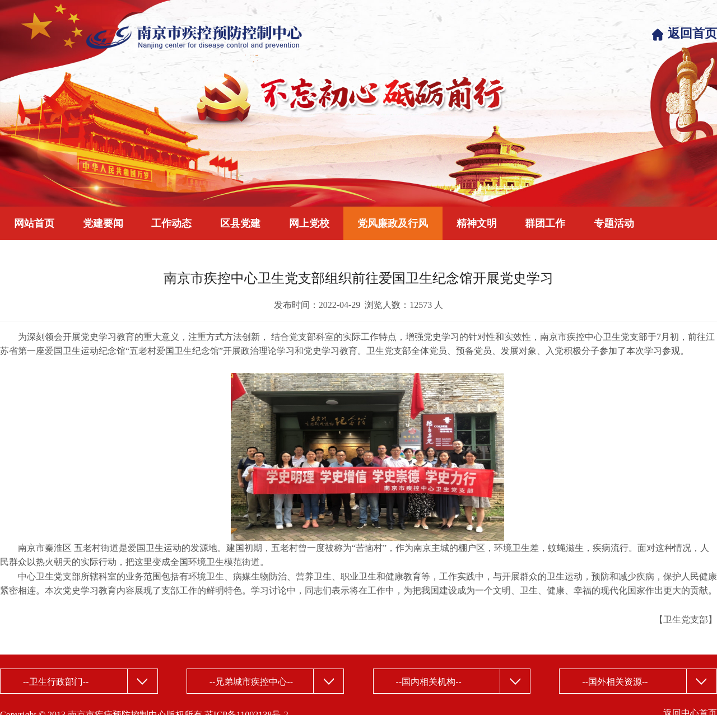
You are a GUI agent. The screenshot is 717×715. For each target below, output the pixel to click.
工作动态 (171, 223)
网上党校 (309, 223)
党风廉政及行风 (392, 223)
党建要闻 (103, 223)
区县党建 (240, 223)
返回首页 (692, 33)
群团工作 (545, 223)
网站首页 (34, 223)
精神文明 (477, 223)
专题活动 (614, 223)
